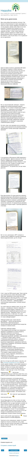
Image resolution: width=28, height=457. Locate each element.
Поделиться (4, 438)
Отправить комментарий (8, 445)
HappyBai (10, 10)
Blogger (16, 455)
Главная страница (14, 450)
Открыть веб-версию (14, 453)
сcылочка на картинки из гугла (11, 362)
